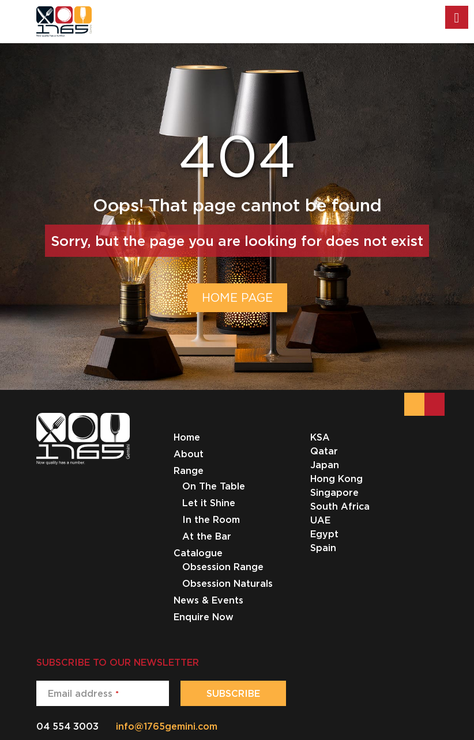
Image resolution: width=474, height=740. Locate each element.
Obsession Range (223, 566)
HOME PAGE (237, 297)
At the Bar (206, 536)
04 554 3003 (67, 726)
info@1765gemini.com (166, 726)
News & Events (208, 600)
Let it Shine (208, 503)
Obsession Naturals (227, 583)
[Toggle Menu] (456, 17)
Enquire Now (204, 617)
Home (187, 437)
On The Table (213, 486)
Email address (83, 693)
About (189, 454)
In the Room (211, 519)
